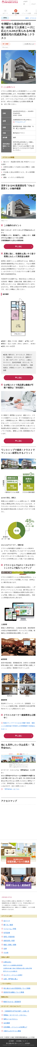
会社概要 (7, 1023)
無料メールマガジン (11, 1019)
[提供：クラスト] (30, 18)
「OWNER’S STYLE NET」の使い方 (16, 1011)
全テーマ (5, 13)
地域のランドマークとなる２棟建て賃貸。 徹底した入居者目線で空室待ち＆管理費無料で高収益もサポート (18, 726)
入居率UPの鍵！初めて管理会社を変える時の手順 (17, 968)
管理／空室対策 (9, 937)
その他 (6, 952)
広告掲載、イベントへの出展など (15, 1027)
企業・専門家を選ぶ (11, 979)
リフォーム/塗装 (26, 13)
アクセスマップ (20, 122)
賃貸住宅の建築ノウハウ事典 (14, 992)
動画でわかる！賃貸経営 (12, 1002)
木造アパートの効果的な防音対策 (12, 965)
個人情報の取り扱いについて (14, 1043)
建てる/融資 (15, 13)
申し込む (18, 246)
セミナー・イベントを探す (13, 975)
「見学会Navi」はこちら (11, 789)
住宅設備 (7, 933)
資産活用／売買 (9, 940)
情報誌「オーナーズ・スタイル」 (15, 1015)
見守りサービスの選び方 (10, 971)
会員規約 (27, 1043)
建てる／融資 (8, 925)
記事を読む (7, 962)
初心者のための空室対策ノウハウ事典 (17, 988)
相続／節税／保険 (10, 944)
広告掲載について (21, 1041)
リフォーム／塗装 (10, 929)
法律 (5, 948)
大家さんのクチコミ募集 (12, 1031)
